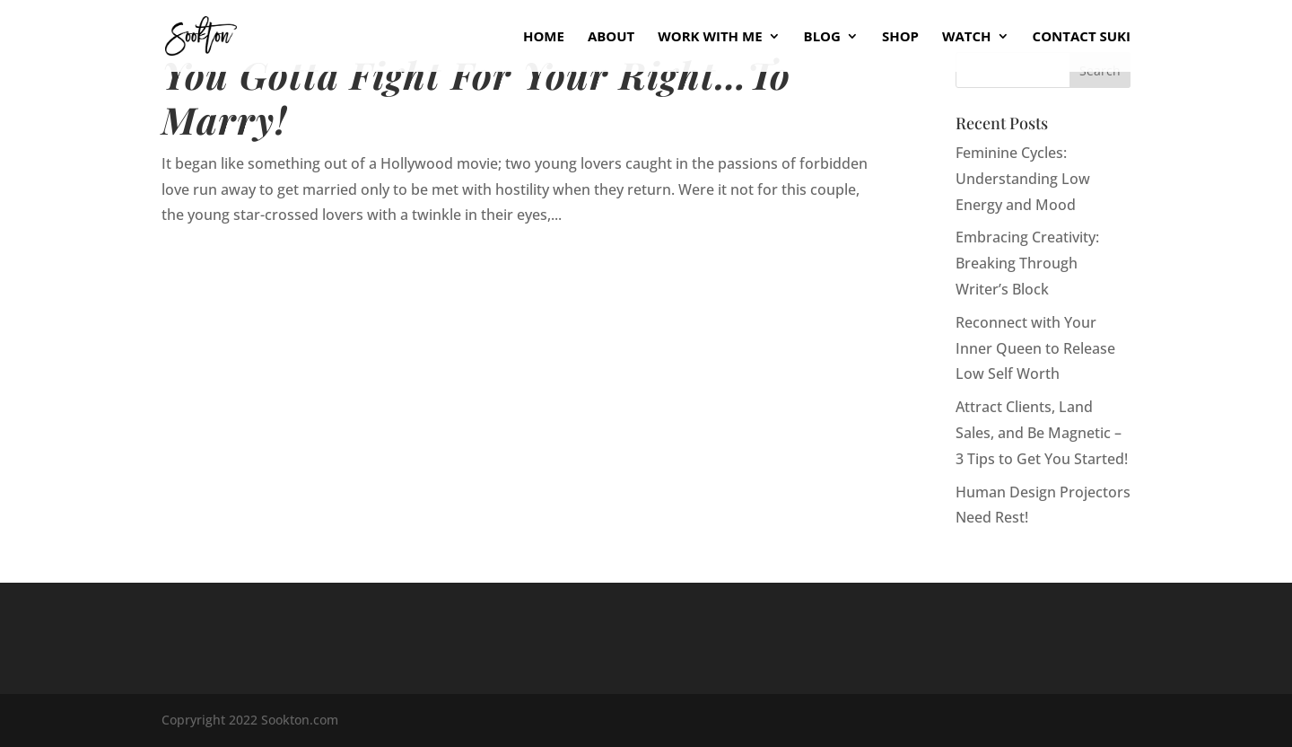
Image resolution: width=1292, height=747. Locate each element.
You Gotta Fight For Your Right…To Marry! (476, 96)
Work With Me (710, 37)
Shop (900, 37)
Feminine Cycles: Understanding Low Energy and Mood (1023, 179)
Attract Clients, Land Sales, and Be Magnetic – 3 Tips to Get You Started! (1042, 433)
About (611, 37)
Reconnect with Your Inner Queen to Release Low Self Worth (1035, 348)
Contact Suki (1081, 37)
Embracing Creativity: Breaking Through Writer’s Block (1027, 263)
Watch (966, 37)
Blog (822, 37)
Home (543, 37)
